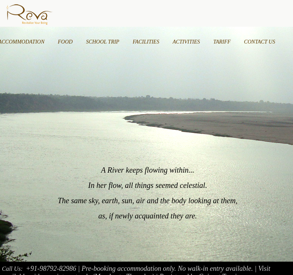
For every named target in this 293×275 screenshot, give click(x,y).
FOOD (65, 42)
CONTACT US (259, 42)
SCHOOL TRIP (102, 42)
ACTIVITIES (186, 42)
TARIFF (222, 42)
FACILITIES (146, 42)
